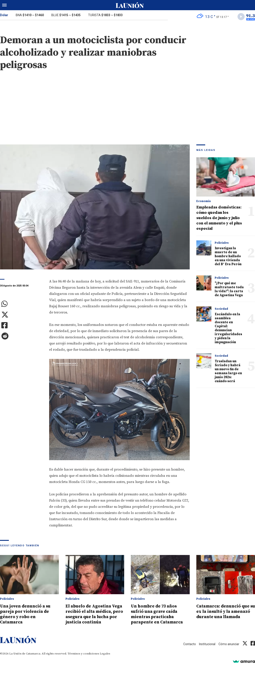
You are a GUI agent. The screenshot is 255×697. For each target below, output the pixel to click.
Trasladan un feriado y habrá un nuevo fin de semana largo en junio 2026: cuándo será (228, 372)
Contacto (186, 650)
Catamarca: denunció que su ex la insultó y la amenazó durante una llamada (223, 615)
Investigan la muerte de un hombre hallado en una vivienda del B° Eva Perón (228, 257)
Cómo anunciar (228, 650)
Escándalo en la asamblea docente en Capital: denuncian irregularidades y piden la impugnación (228, 329)
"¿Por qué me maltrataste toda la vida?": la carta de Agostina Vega (229, 290)
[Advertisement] (127, 112)
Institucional (205, 650)
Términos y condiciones (83, 660)
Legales (105, 660)
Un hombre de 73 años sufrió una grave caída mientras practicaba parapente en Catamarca (159, 615)
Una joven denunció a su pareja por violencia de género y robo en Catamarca (28, 615)
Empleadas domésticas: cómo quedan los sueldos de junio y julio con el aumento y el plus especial (219, 219)
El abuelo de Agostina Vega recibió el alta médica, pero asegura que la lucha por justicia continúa (94, 617)
